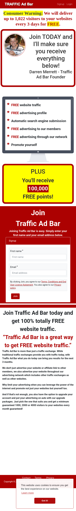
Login (69, 4)
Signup (60, 4)
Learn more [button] (27, 493)
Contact (26, 477)
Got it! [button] (45, 500)
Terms (38, 477)
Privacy (50, 477)
